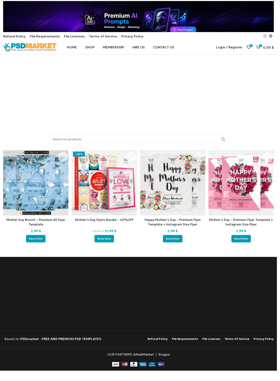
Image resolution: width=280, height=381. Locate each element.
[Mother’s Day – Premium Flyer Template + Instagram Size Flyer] (242, 193)
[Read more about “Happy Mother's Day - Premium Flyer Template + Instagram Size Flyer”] (173, 248)
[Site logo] (29, 57)
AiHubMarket (143, 364)
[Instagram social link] (265, 45)
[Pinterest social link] (271, 45)
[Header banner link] (138, 20)
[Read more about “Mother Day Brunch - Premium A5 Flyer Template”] (34, 248)
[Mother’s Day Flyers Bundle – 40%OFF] (103, 193)
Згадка (164, 364)
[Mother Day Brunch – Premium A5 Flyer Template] (34, 193)
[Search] (138, 151)
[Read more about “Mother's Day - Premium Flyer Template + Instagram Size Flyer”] (242, 248)
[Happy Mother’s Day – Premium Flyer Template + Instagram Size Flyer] (173, 193)
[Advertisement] (139, 104)
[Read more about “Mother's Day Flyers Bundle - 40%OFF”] (104, 248)
